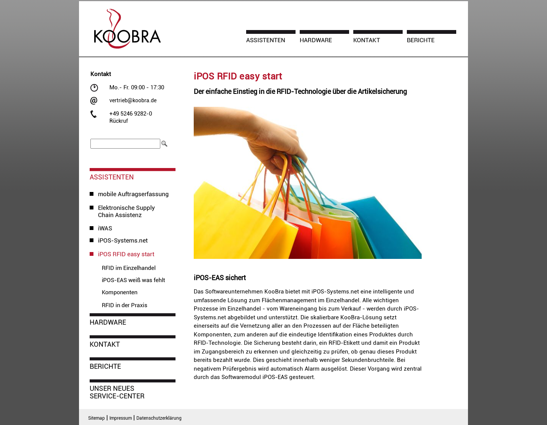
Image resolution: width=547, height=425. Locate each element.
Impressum (120, 418)
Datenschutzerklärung (159, 418)
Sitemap (96, 418)
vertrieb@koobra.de (133, 100)
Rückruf (118, 121)
